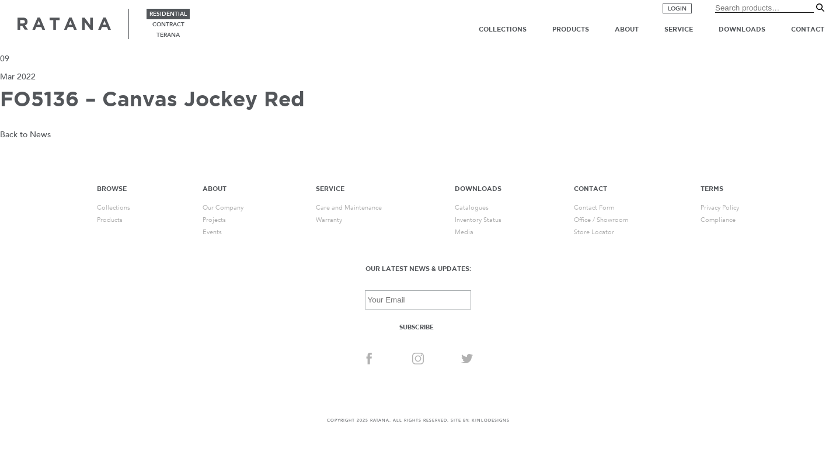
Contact (807, 29)
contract (168, 24)
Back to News (25, 134)
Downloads (742, 29)
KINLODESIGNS (491, 420)
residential (168, 14)
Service (678, 29)
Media (464, 232)
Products (570, 29)
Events (212, 232)
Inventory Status (478, 220)
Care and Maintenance (349, 207)
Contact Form (594, 207)
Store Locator (594, 232)
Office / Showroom (601, 220)
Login (677, 9)
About (627, 29)
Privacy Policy (720, 207)
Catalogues (472, 207)
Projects (214, 220)
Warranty (329, 220)
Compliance (718, 220)
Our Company (223, 207)
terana (168, 35)
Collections (503, 29)
